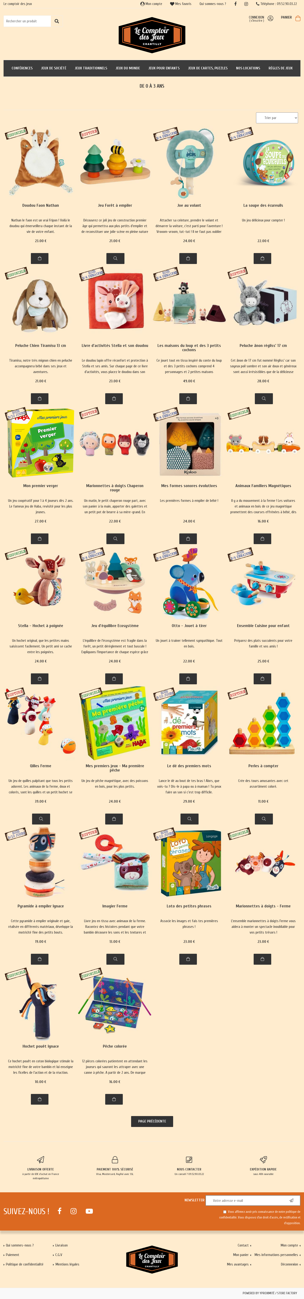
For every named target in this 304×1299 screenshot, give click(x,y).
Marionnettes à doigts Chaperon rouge (114, 488)
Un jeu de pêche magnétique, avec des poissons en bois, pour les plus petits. (114, 784)
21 (114, 241)
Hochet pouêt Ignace (41, 1046)
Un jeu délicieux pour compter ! (263, 220)
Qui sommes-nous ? (213, 4)
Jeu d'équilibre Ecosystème (115, 626)
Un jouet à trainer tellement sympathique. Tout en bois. (189, 643)
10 (40, 1082)
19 (40, 941)
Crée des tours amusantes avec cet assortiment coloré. (263, 784)
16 (263, 521)
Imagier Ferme (115, 906)
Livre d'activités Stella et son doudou (115, 346)
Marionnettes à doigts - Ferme (263, 906)
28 (263, 381)
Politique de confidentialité (24, 1264)
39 (41, 801)
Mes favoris (180, 4)
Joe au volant (189, 205)
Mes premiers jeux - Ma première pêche (115, 768)
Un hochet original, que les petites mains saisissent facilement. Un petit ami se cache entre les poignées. (41, 646)
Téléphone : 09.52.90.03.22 (276, 4)
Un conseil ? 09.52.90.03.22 (189, 1166)
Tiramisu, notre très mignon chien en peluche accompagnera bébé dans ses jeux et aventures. (40, 366)
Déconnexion (289, 1264)
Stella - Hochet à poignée (40, 626)
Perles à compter (263, 766)
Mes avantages (238, 1264)
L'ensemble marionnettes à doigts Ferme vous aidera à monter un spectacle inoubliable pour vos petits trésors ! (263, 927)
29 (189, 801)
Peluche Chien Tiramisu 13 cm (40, 346)
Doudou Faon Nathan (40, 205)
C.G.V (58, 1255)
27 (41, 521)
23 (41, 241)
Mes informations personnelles (276, 1255)
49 (189, 381)
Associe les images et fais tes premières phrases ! (189, 924)
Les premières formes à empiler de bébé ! (189, 501)
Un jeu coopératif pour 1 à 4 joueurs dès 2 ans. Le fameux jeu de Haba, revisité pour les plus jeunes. (40, 506)
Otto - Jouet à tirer (189, 626)
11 (263, 801)
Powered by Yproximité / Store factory (270, 1293)
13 (114, 941)
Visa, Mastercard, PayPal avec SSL (115, 1166)
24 (189, 241)
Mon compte (151, 4)
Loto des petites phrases (189, 906)
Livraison (61, 1245)
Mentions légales (67, 1264)
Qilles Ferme (40, 766)
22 (263, 241)
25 (263, 661)
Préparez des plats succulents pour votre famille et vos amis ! (263, 643)
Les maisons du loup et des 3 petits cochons (189, 348)
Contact (243, 1245)
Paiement (12, 1255)
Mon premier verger (40, 486)
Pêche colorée (115, 1046)
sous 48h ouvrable (263, 1166)
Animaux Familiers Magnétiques (263, 486)
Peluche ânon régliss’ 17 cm (263, 346)
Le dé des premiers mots (189, 766)
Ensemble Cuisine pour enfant (263, 626)
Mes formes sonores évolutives (189, 486)
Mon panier (241, 1255)
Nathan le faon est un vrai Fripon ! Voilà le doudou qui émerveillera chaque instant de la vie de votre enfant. (41, 226)
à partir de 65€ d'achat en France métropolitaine (40, 1168)
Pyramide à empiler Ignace (41, 906)
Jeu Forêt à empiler (115, 205)
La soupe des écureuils (263, 205)
